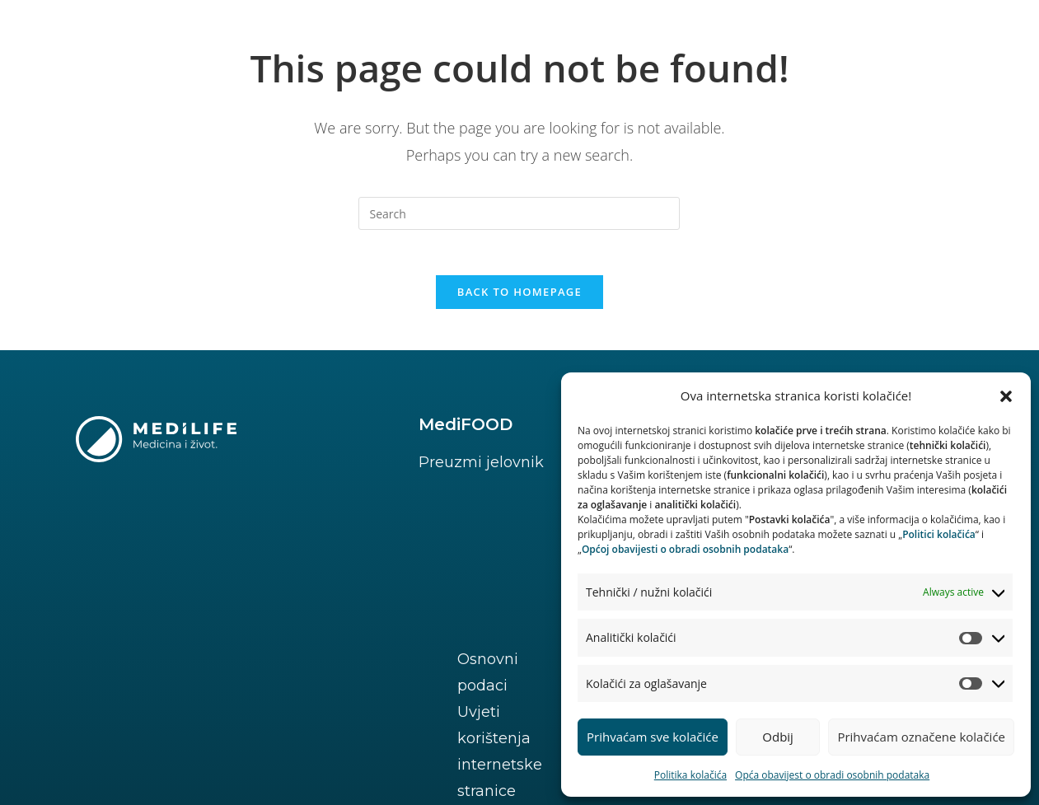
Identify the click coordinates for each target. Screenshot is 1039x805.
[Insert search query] (519, 213)
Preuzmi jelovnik (481, 466)
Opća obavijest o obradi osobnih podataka (832, 775)
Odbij (777, 736)
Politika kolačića (690, 775)
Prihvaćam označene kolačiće (921, 736)
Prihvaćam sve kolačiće (652, 736)
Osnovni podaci (70, 664)
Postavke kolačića (222, 690)
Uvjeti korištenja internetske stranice (288, 664)
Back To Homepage (519, 295)
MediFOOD (465, 428)
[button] (1006, 396)
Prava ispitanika (71, 690)
